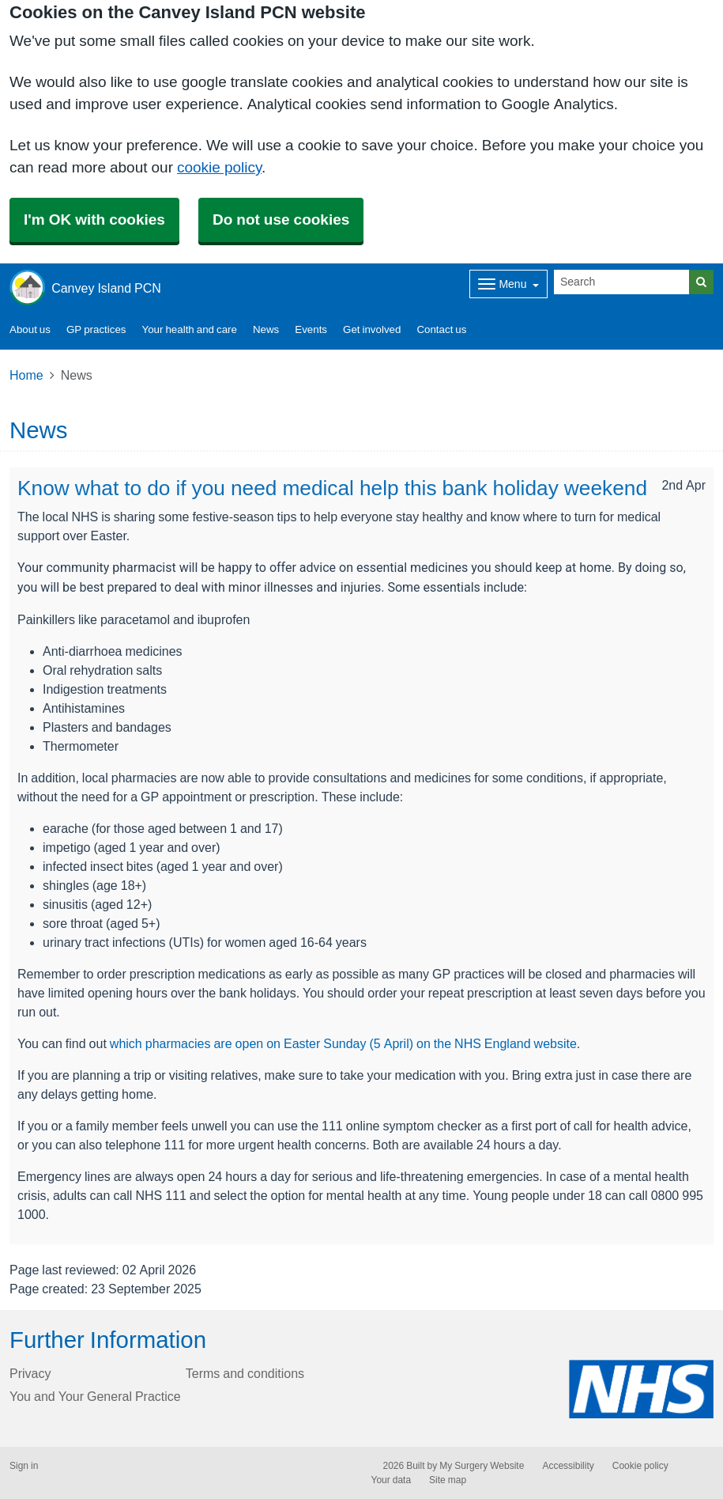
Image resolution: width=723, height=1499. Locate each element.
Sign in (23, 1466)
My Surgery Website (481, 1466)
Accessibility (567, 1466)
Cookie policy (640, 1466)
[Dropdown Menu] (508, 284)
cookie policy (219, 167)
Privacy (30, 1373)
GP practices (96, 329)
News (266, 329)
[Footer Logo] (641, 1389)
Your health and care (189, 329)
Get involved (372, 329)
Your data (391, 1480)
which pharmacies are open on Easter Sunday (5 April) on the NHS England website (343, 1043)
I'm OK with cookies (94, 219)
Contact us (441, 329)
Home (26, 375)
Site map (447, 1480)
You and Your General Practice (95, 1396)
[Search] (622, 282)
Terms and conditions (245, 1373)
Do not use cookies (281, 219)
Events (311, 329)
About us (30, 329)
